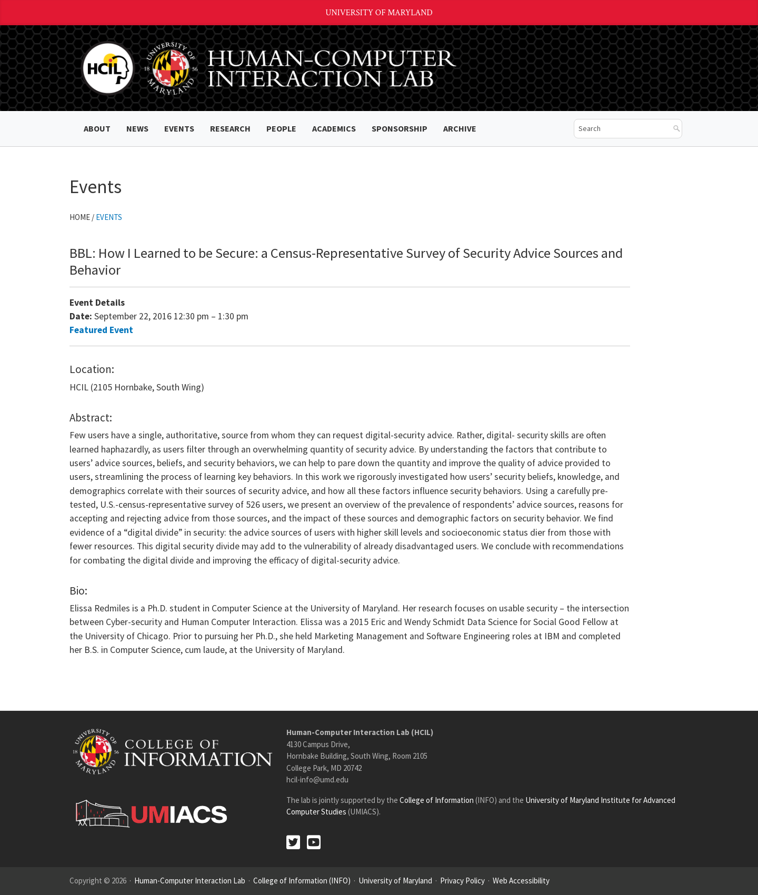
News (137, 128)
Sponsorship (399, 128)
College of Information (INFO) (302, 881)
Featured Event (101, 330)
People (281, 128)
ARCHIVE (459, 128)
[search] (620, 129)
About (97, 128)
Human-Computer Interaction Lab (189, 881)
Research (230, 128)
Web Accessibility (521, 881)
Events (179, 128)
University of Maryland (379, 12)
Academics (334, 128)
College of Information (437, 800)
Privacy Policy (462, 881)
